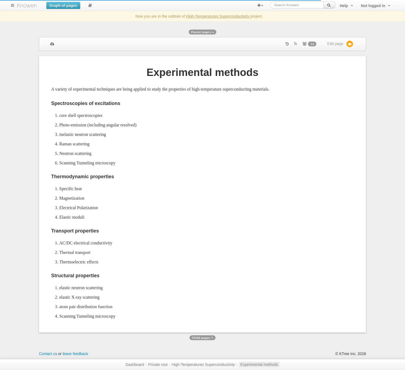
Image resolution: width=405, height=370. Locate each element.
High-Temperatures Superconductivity (218, 16)
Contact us (48, 354)
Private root (158, 364)
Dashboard (135, 364)
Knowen (27, 5)
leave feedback (75, 354)
